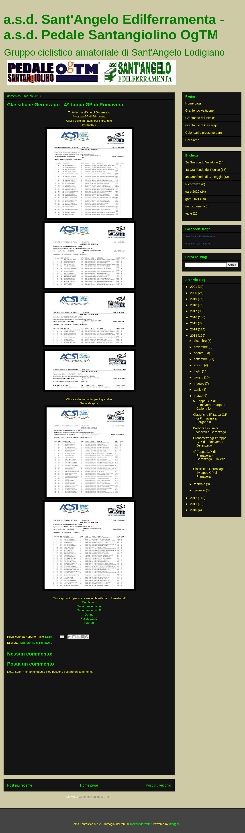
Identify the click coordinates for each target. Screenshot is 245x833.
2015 (194, 323)
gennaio (200, 490)
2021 (194, 286)
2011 (194, 504)
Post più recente (19, 785)
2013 (194, 335)
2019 (194, 299)
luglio (198, 371)
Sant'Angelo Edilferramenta (200, 236)
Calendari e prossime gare (203, 132)
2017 (194, 311)
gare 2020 (192, 191)
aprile (198, 389)
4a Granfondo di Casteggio (204, 177)
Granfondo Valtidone (199, 110)
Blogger (174, 824)
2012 (194, 498)
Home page (89, 785)
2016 (194, 317)
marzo (198, 395)
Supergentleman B (89, 610)
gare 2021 (192, 199)
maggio (199, 383)
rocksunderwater (140, 824)
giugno (199, 377)
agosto (199, 365)
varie (188, 213)
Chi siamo (192, 140)
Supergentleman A (89, 606)
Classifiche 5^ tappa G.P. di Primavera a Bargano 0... (210, 418)
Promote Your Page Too (198, 243)
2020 (194, 293)
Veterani (89, 622)
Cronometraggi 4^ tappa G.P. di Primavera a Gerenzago (210, 441)
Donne (89, 614)
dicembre (200, 340)
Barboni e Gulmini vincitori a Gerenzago (209, 430)
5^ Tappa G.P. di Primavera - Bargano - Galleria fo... (210, 404)
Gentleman (89, 602)
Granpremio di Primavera (36, 642)
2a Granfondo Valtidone (201, 162)
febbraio (200, 484)
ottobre (199, 353)
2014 (194, 329)
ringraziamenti (195, 206)
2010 (194, 510)
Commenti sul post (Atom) (95, 796)
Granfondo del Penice (200, 118)
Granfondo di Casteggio (201, 125)
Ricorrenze (192, 184)
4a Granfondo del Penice (202, 169)
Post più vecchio (158, 785)
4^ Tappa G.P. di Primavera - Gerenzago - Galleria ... (209, 457)
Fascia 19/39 (89, 618)
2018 (194, 305)
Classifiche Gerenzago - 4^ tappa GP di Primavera (209, 472)
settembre (201, 359)
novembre (201, 347)
